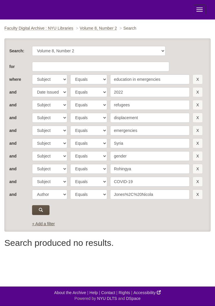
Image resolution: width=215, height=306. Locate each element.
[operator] (88, 79)
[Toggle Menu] (199, 10)
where (15, 79)
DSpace (133, 298)
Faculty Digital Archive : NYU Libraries (38, 28)
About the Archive (70, 292)
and (13, 92)
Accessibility (147, 292)
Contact (108, 292)
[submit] (41, 210)
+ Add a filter (43, 223)
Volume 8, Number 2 (98, 28)
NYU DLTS (107, 298)
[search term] (150, 79)
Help (93, 292)
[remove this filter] (198, 79)
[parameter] (49, 79)
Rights (124, 292)
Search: (16, 51)
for (12, 66)
